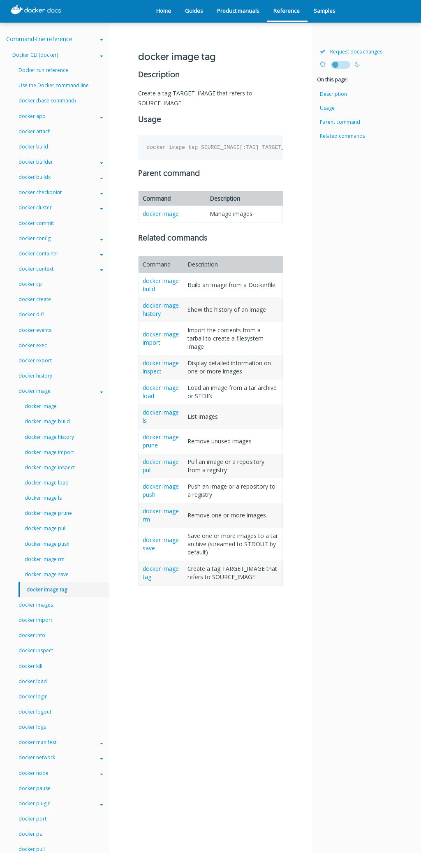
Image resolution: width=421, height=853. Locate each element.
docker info (32, 635)
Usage (327, 107)
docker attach (35, 131)
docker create (35, 299)
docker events (35, 330)
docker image (161, 214)
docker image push (47, 543)
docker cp (30, 283)
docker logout (35, 711)
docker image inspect (161, 367)
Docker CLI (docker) (57, 54)
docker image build (47, 421)
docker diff (31, 314)
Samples (324, 10)
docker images (36, 604)
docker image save (47, 574)
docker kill (30, 666)
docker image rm (45, 559)
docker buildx (61, 177)
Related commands (342, 135)
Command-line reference (54, 39)
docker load (33, 681)
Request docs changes (351, 51)
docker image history (49, 436)
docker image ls (43, 497)
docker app (61, 116)
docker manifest (61, 742)
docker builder (61, 161)
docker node (61, 773)
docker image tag (46, 589)
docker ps (30, 833)
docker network (61, 757)
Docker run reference (43, 70)
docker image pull (46, 528)
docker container (61, 253)
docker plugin (61, 803)
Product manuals (238, 10)
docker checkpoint (61, 192)
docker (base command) (47, 100)
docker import (35, 620)
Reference (286, 10)
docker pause (35, 788)
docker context (61, 268)
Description (333, 93)
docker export (35, 360)
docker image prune (48, 513)
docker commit (36, 223)
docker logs (32, 726)
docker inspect (36, 650)
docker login (33, 696)
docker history (35, 375)
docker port (32, 818)
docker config (61, 238)
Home (163, 10)
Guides (194, 10)
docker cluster (61, 207)
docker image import (49, 452)
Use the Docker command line (54, 85)
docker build (33, 146)
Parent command (340, 121)
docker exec (33, 345)
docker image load (47, 482)
